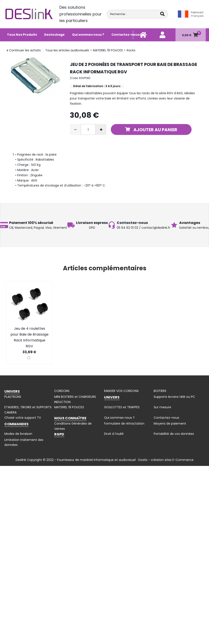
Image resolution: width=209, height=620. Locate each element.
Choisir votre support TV (22, 417)
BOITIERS (160, 391)
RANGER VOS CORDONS (121, 391)
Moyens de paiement (170, 423)
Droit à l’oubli (113, 434)
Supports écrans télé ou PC (174, 397)
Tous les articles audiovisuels (67, 50)
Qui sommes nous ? (88, 34)
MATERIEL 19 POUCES (108, 50)
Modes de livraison (18, 434)
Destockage (54, 34)
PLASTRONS (12, 397)
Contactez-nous (125, 34)
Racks (131, 50)
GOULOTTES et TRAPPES (122, 407)
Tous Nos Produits (22, 34)
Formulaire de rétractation (124, 423)
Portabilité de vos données (174, 434)
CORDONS (61, 391)
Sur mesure (162, 407)
